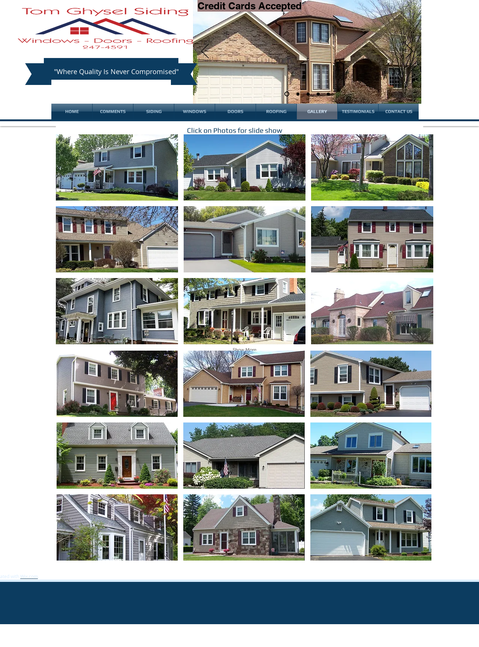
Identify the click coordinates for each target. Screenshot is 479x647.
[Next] (409, 51)
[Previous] (205, 51)
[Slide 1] (286, 94)
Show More (244, 350)
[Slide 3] (308, 93)
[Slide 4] (318, 93)
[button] (117, 167)
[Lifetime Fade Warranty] (328, 93)
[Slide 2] (297, 93)
